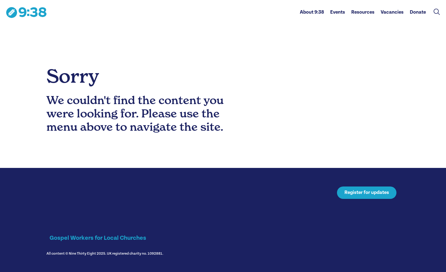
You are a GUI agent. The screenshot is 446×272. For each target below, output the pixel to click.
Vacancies (392, 12)
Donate (418, 12)
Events (337, 12)
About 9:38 (312, 12)
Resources (362, 12)
